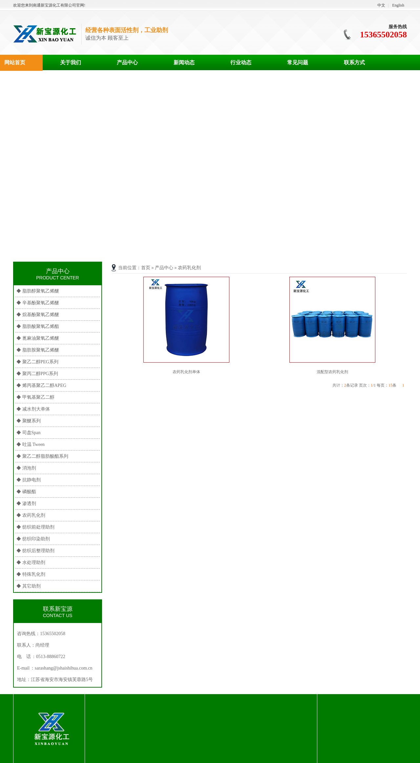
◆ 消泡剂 (26, 468)
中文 (381, 5)
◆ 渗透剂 (26, 503)
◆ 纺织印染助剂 (33, 538)
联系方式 (354, 62)
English (398, 5)
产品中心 (127, 62)
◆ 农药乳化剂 (30, 515)
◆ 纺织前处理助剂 (35, 527)
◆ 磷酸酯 (26, 491)
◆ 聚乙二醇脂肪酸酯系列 (42, 456)
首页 (145, 267)
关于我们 (70, 62)
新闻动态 (184, 62)
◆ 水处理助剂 (30, 562)
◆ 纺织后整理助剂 (35, 550)
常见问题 (297, 62)
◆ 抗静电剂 (28, 479)
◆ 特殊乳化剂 (30, 574)
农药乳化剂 (189, 267)
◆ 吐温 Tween (30, 444)
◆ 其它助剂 (28, 586)
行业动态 (240, 62)
